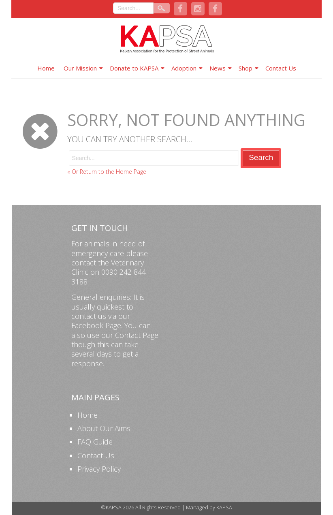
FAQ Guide (95, 442)
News (217, 68)
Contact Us (280, 68)
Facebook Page (96, 325)
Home (46, 68)
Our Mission (80, 68)
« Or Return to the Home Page (106, 171)
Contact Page (136, 335)
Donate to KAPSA (134, 68)
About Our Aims (103, 428)
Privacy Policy (99, 469)
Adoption (183, 68)
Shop (245, 68)
